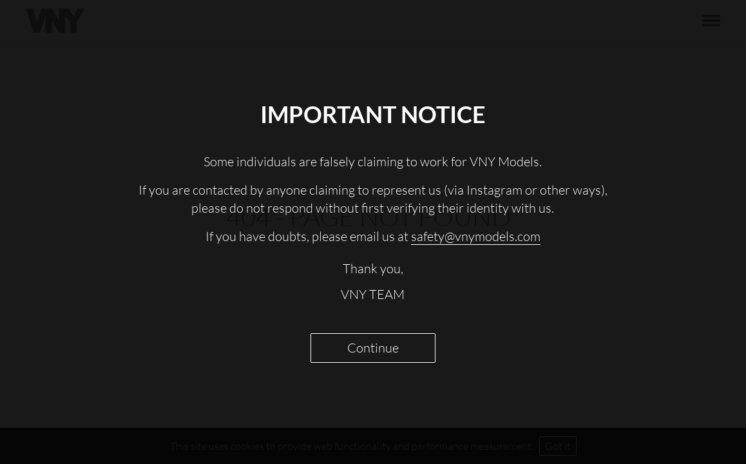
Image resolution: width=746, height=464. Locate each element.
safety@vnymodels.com (475, 236)
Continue (373, 348)
